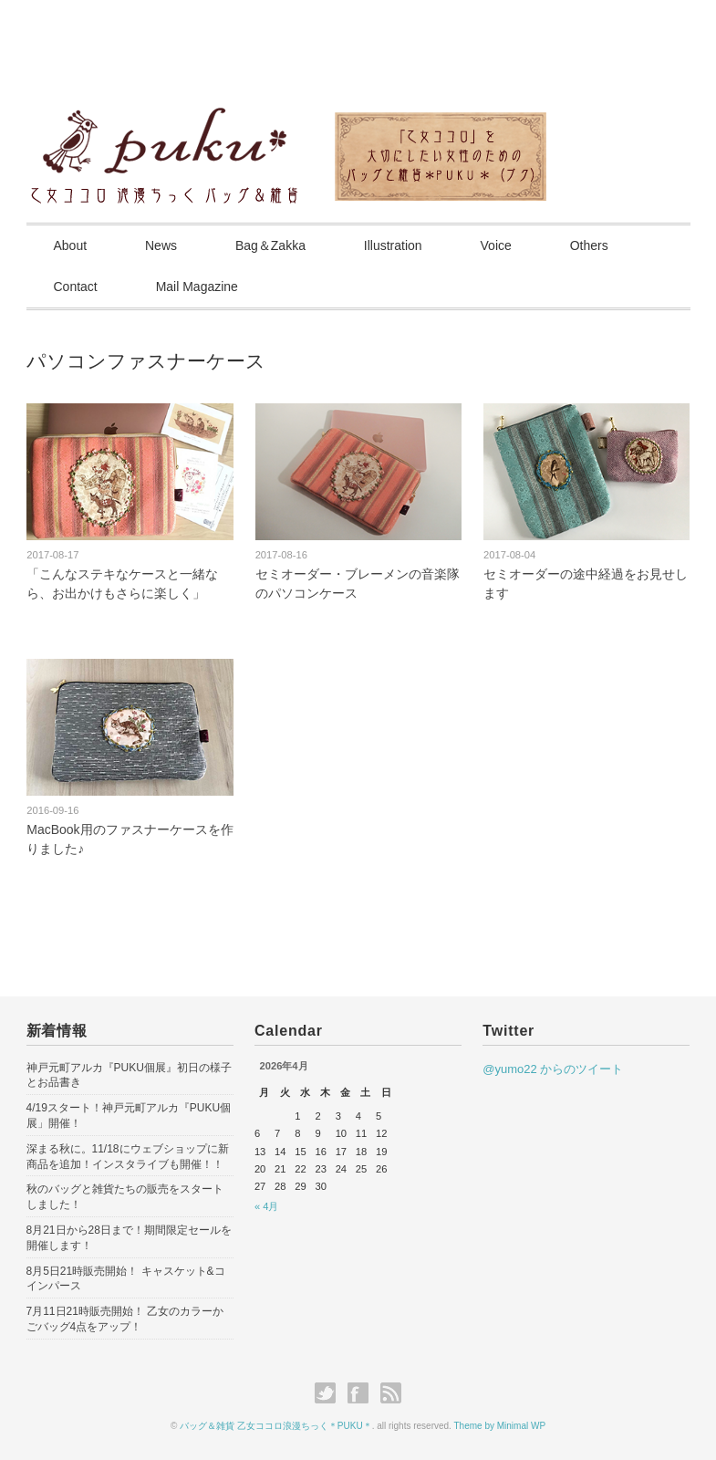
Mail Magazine (197, 286)
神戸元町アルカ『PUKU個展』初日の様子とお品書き (129, 1075)
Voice (496, 245)
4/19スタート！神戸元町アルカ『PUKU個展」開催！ (129, 1115)
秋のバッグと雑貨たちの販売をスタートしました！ (124, 1197)
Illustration (393, 245)
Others (589, 245)
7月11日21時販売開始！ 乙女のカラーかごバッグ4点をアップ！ (125, 1319)
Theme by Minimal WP (500, 1426)
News (161, 245)
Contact (76, 286)
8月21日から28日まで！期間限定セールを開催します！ (129, 1238)
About (71, 245)
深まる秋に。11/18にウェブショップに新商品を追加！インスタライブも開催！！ (127, 1156)
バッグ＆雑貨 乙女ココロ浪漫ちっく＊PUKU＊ (276, 1426)
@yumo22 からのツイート (553, 1069)
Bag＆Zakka (270, 245)
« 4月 (266, 1206)
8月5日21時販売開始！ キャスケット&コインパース (125, 1279)
